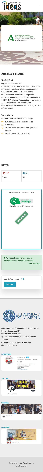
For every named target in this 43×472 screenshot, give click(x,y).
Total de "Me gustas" (13, 278)
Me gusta (9, 284)
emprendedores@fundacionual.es (17, 342)
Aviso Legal (27, 463)
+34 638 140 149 (10, 345)
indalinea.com (22, 466)
